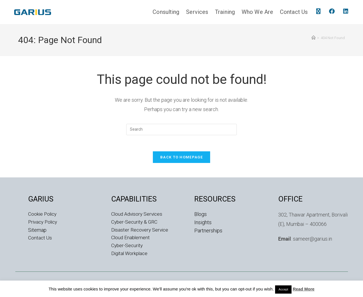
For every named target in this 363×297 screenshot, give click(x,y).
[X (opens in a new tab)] (318, 11)
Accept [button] (283, 289)
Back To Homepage (181, 158)
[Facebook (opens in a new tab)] (331, 11)
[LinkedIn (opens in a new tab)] (345, 11)
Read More (304, 289)
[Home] (313, 38)
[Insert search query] (181, 129)
